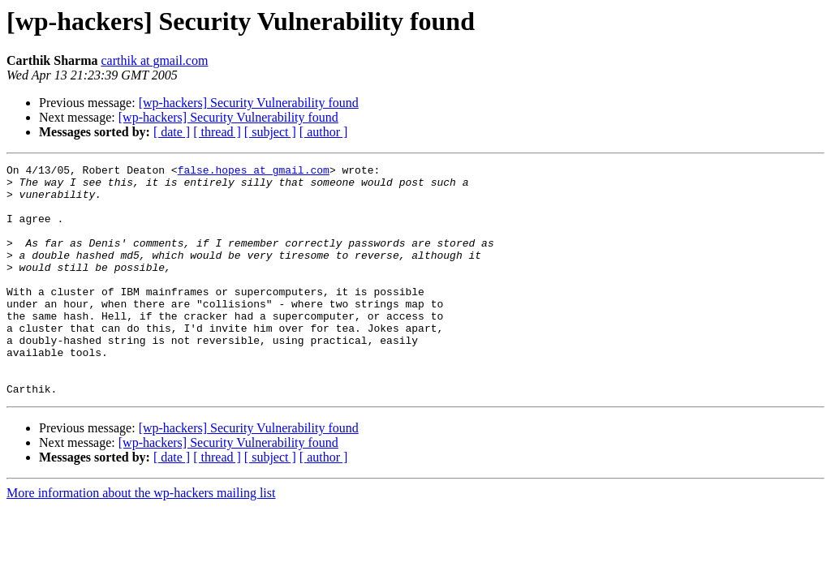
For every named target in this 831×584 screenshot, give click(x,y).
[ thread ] (217, 132)
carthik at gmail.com (154, 60)
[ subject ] (270, 132)
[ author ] (323, 132)
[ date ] (171, 132)
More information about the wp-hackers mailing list (140, 539)
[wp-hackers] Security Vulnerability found (249, 103)
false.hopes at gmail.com (253, 172)
